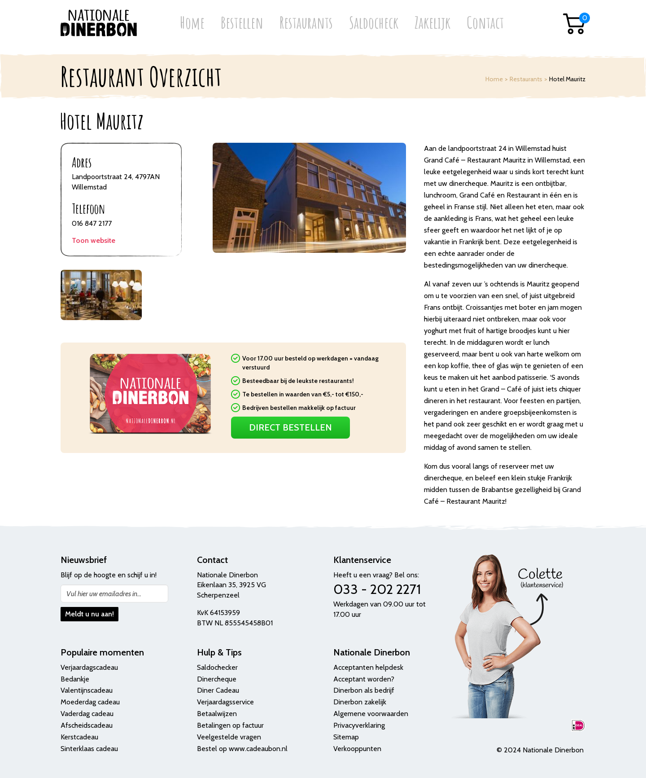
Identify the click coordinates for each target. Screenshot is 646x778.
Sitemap (346, 737)
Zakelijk (432, 23)
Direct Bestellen (290, 427)
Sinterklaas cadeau (89, 748)
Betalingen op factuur (230, 725)
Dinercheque (216, 679)
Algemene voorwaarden (370, 713)
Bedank (72, 679)
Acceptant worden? (363, 679)
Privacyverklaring (359, 725)
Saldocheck (373, 23)
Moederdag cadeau (90, 702)
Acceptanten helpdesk (368, 667)
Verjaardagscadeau (89, 667)
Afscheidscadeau (87, 725)
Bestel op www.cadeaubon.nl (242, 748)
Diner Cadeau (218, 690)
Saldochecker (217, 667)
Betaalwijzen (217, 713)
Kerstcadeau (79, 737)
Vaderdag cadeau (87, 713)
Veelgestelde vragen (229, 737)
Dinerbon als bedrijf (363, 690)
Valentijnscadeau (87, 690)
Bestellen (242, 23)
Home (192, 23)
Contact (485, 23)
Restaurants (306, 23)
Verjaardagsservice (225, 702)
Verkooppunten (357, 748)
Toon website (93, 240)
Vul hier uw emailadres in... (103, 593)
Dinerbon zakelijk (359, 702)
